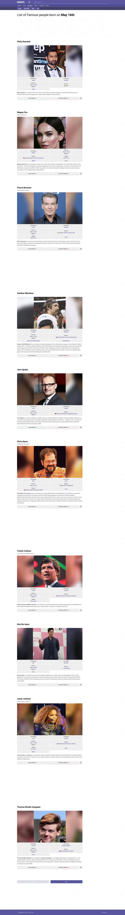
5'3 (35, 749)
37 (34, 86)
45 (34, 414)
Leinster (65, 232)
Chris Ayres (22, 441)
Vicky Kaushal (23, 41)
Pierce (33, 227)
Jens (33, 408)
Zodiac (35, 5)
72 (34, 233)
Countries (41, 5)
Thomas (33, 845)
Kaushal (66, 80)
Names (24, 5)
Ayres (66, 481)
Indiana (73, 743)
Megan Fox (22, 112)
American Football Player (33, 340)
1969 (35, 595)
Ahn (33, 663)
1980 (35, 412)
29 (34, 338)
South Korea (67, 668)
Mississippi (73, 337)
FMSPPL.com (31, 912)
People (19, 5)
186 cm (32, 238)
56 (72, 485)
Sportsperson (66, 340)
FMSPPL (21, 2)
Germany (59, 413)
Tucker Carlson (24, 551)
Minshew (66, 332)
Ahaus (75, 413)
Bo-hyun (66, 663)
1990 (35, 850)
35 (34, 852)
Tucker (33, 590)
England (71, 851)
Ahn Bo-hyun (23, 624)
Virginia (41, 490)
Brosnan (66, 227)
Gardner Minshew (25, 293)
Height (47, 5)
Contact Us (104, 912)
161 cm (32, 749)
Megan (33, 152)
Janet (33, 738)
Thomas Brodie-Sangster (28, 807)
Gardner (33, 332)
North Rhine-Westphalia (68, 413)
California (73, 595)
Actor (33, 89)
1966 (35, 742)
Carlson (66, 590)
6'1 (35, 238)
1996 (35, 336)
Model (33, 160)
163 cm (65, 158)
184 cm (32, 601)
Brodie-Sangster (66, 845)
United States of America (31, 158)
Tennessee (41, 158)
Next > (66, 881)
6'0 (35, 601)
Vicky (33, 80)
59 (34, 744)
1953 (35, 231)
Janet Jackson (24, 699)
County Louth (71, 232)
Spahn (66, 408)
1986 (68, 151)
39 (67, 153)
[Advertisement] (62, 28)
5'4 (68, 158)
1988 (35, 84)
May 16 (32, 84)
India (67, 85)
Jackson (66, 738)
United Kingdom (65, 851)
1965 (35, 485)
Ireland (61, 232)
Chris (33, 481)
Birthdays (30, 5)
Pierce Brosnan (24, 187)
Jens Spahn (22, 369)
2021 (66, 485)
